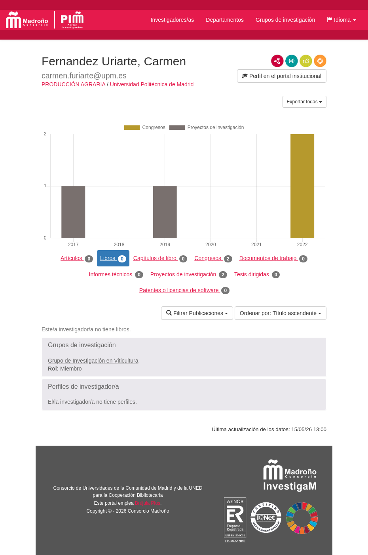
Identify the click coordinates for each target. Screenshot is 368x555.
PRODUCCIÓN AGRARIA (73, 84)
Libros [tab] (113, 258)
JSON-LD (291, 61)
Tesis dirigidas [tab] (257, 274)
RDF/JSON (320, 61)
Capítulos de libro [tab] (160, 258)
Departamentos (225, 20)
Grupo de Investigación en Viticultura (93, 360)
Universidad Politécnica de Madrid (152, 84)
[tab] (184, 345)
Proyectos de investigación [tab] (188, 274)
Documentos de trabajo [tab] (273, 258)
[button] (341, 20)
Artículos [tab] (77, 258)
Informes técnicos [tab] (116, 274)
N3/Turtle (306, 61)
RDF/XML (277, 61)
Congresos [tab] (213, 258)
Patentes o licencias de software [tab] (184, 290)
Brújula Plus (147, 503)
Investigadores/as (172, 20)
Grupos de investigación (285, 20)
